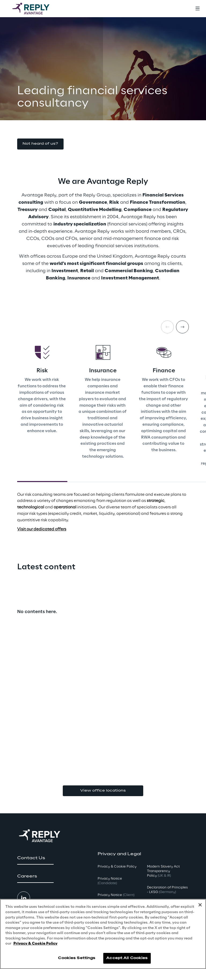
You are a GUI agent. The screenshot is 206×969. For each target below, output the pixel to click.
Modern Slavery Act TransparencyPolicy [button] (163, 871)
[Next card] (182, 326)
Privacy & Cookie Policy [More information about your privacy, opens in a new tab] (35, 944)
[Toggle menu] (197, 8)
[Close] (200, 905)
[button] (40, 144)
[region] (103, 934)
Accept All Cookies (127, 958)
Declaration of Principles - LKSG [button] (167, 890)
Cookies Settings (76, 958)
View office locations (103, 790)
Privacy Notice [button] (110, 881)
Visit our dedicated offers (41, 529)
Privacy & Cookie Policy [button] (117, 866)
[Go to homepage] (36, 8)
